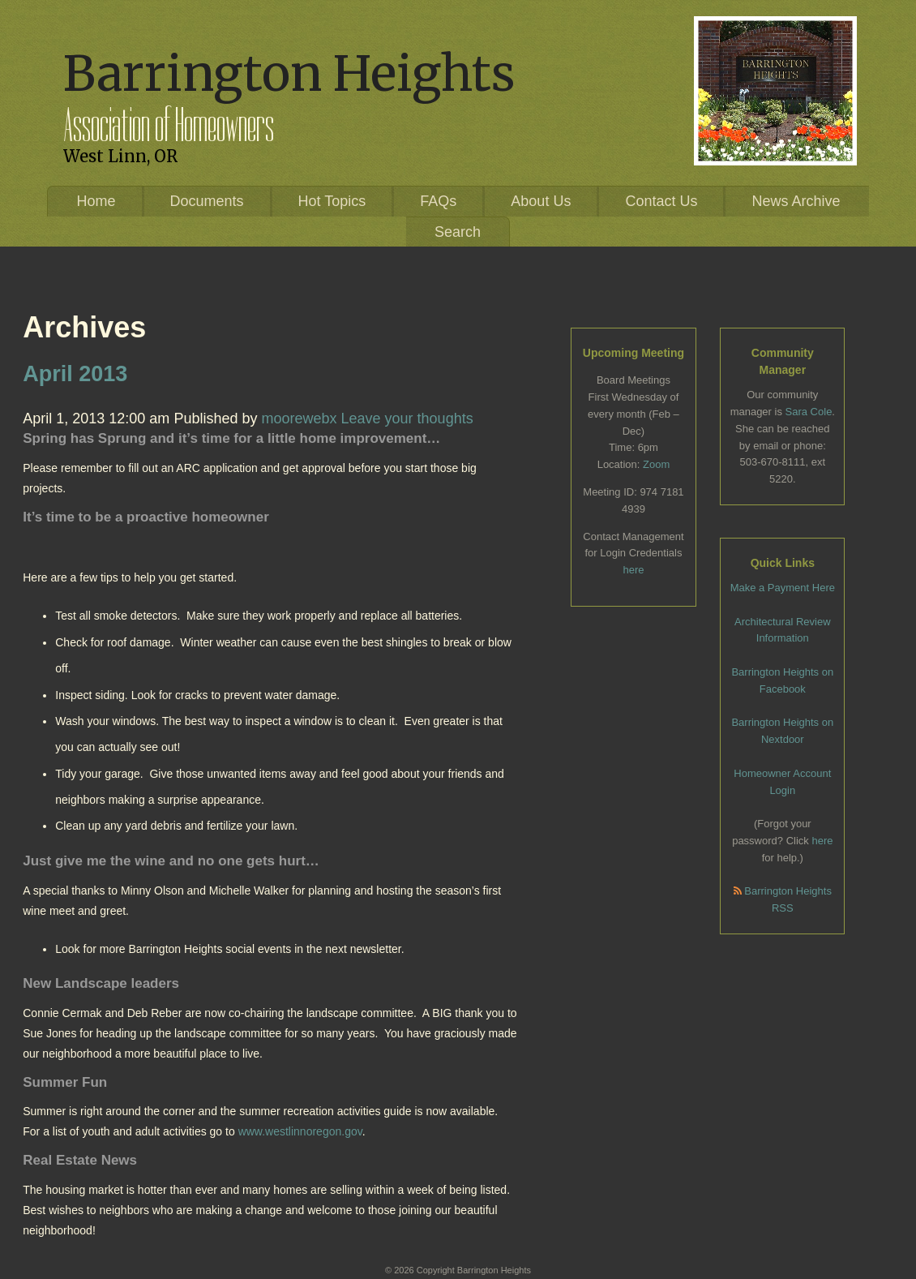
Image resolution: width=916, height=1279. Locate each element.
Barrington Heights (289, 73)
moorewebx (298, 418)
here (633, 570)
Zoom (656, 464)
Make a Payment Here (782, 588)
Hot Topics (332, 201)
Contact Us (661, 201)
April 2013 (75, 374)
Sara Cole (809, 412)
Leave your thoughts (407, 418)
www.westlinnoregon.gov (300, 1131)
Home (95, 201)
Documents (207, 201)
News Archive (795, 201)
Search (457, 232)
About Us (541, 201)
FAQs (438, 201)
